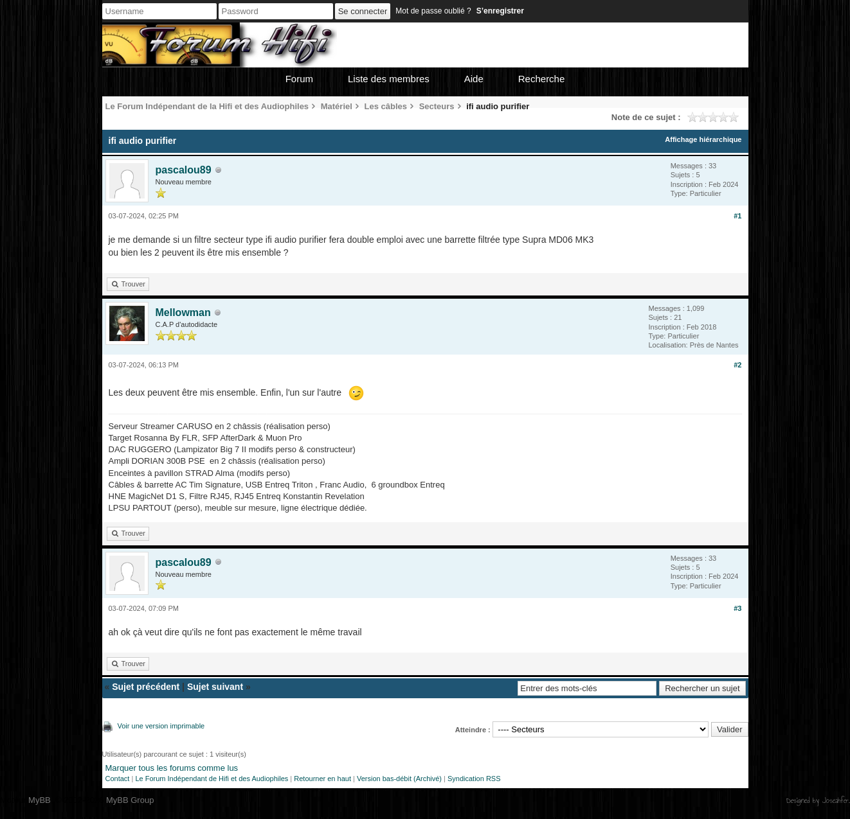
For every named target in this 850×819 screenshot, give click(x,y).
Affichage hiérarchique (703, 139)
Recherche (541, 78)
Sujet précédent (145, 687)
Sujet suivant (215, 687)
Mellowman (183, 312)
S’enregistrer (500, 10)
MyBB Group (130, 800)
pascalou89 (184, 169)
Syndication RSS (474, 778)
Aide (474, 78)
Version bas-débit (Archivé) (399, 778)
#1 (737, 216)
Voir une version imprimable (161, 726)
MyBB (39, 800)
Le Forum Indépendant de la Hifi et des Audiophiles (207, 106)
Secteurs (437, 106)
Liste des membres (389, 78)
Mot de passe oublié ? (433, 10)
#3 (737, 608)
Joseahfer (835, 800)
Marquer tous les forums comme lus (172, 768)
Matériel (336, 106)
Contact (117, 778)
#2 (737, 365)
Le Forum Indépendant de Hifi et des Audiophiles (211, 778)
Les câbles (386, 106)
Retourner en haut (322, 778)
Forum (299, 78)
